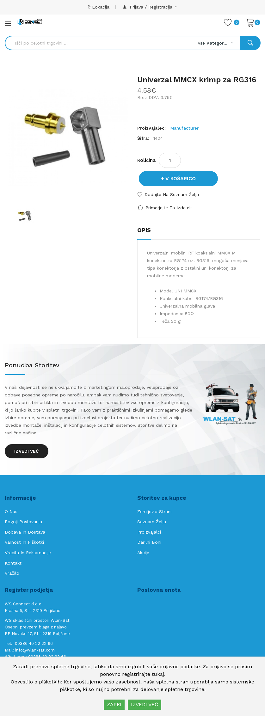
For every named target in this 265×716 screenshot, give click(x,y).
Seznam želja (151, 521)
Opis (144, 230)
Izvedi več (26, 451)
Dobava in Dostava (25, 532)
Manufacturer (184, 128)
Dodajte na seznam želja (172, 194)
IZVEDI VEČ (144, 704)
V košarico (180, 178)
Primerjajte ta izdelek (168, 207)
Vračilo (12, 573)
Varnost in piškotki (24, 542)
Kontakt (13, 563)
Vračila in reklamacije (28, 552)
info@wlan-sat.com (35, 650)
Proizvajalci (149, 532)
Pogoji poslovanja (23, 521)
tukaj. (158, 674)
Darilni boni (149, 542)
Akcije (143, 552)
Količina (146, 160)
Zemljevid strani (154, 511)
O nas (11, 511)
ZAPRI (114, 704)
